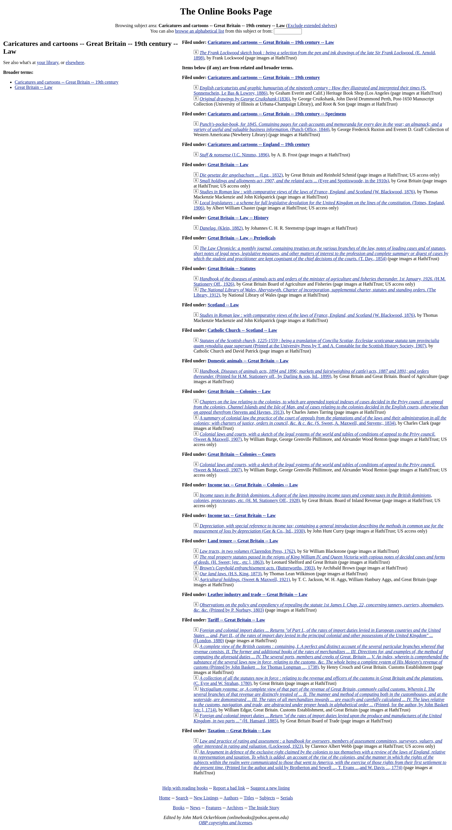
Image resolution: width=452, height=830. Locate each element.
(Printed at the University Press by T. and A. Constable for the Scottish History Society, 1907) (316, 343)
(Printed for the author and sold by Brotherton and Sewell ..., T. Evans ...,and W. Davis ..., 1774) (319, 760)
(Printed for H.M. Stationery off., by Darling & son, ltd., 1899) (311, 374)
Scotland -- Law (223, 304)
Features (213, 807)
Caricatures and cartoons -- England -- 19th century (259, 144)
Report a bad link (229, 788)
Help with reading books (185, 788)
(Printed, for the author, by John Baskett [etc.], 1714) (320, 699)
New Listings (206, 797)
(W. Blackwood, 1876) (307, 191)
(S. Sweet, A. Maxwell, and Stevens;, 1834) (319, 420)
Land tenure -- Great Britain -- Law (243, 540)
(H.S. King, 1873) (230, 573)
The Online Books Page (226, 11)
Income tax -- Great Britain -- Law (242, 515)
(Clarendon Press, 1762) (247, 551)
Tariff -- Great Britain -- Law (236, 619)
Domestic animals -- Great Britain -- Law (248, 360)
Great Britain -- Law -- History (238, 217)
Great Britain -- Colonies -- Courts (242, 454)
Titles (249, 797)
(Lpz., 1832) (240, 175)
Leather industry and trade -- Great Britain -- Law (257, 594)
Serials (286, 797)
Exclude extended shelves (311, 25)
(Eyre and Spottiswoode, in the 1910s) (294, 180)
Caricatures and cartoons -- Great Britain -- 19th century (66, 82)
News (195, 807)
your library (48, 62)
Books (178, 807)
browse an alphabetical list (199, 31)
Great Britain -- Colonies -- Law (239, 391)
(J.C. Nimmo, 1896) (234, 154)
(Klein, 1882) (220, 228)
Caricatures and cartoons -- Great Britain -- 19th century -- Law (271, 42)
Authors (230, 797)
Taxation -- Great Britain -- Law (239, 730)
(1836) (244, 98)
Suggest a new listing (270, 788)
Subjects (267, 797)
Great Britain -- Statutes (231, 268)
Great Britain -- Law (33, 87)
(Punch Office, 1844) (317, 127)
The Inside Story (263, 807)
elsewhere (75, 62)
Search (182, 797)
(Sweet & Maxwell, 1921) (244, 579)
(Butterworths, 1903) (257, 567)
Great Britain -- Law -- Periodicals (242, 237)
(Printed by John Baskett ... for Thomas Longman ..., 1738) (320, 657)
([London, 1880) (316, 635)
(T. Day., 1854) (320, 253)
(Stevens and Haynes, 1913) (320, 407)
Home (164, 797)
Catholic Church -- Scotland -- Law (242, 330)
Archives (235, 807)
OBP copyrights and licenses (225, 822)
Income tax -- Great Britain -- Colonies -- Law (253, 484)
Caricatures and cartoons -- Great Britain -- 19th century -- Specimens (277, 113)
